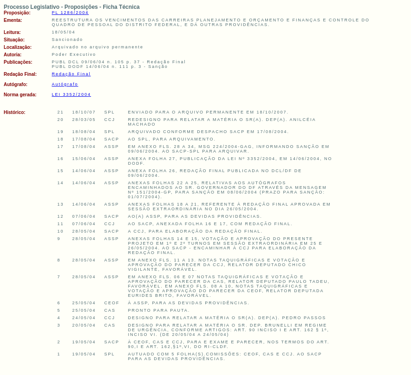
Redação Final (71, 74)
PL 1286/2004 (70, 12)
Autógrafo (65, 84)
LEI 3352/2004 (71, 94)
